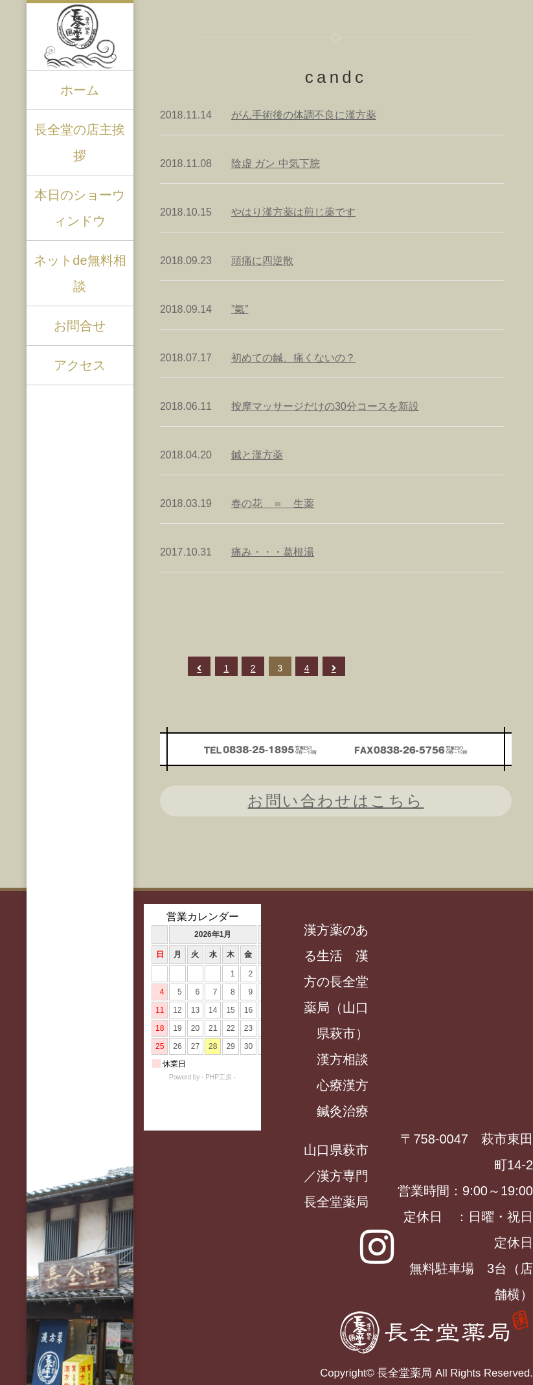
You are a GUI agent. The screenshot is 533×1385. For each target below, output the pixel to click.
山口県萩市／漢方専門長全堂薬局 (336, 1176)
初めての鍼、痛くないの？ (293, 357)
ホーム (79, 90)
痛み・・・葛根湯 (272, 551)
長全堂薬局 (404, 1373)
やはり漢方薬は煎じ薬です (293, 212)
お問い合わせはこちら (335, 800)
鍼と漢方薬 (257, 454)
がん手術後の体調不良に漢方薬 (303, 114)
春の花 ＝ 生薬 (272, 503)
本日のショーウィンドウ (79, 208)
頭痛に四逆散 (262, 260)
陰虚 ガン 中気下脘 (275, 163)
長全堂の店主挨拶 (79, 142)
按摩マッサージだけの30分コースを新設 (325, 406)
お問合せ (80, 326)
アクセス (80, 365)
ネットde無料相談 (80, 273)
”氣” (240, 309)
